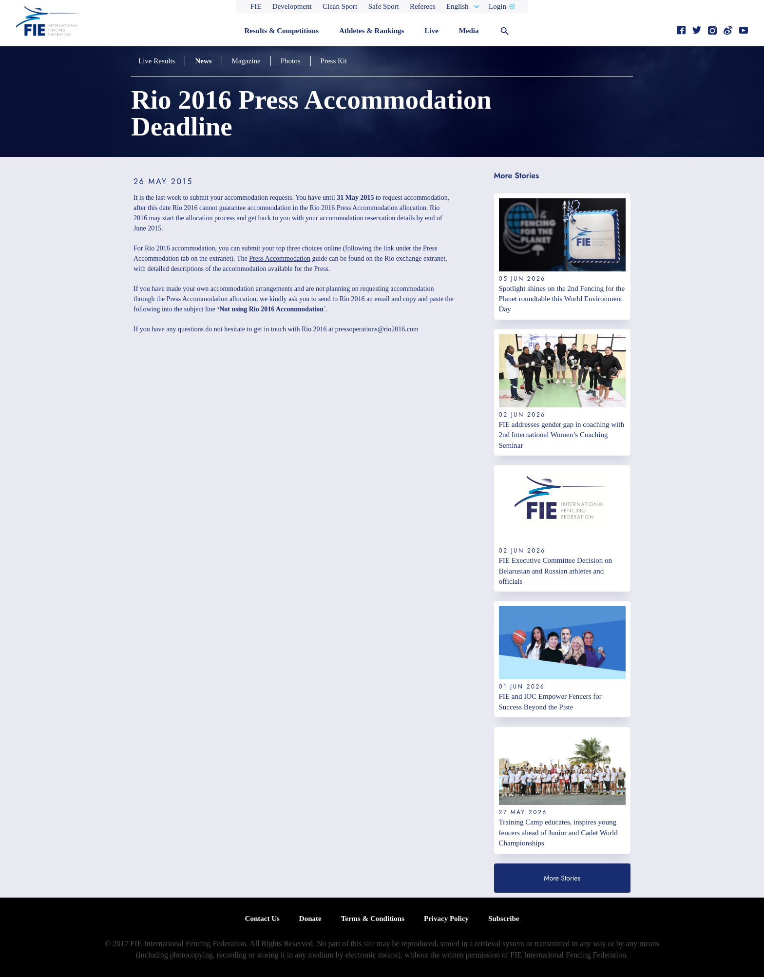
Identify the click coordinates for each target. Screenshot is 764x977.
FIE (256, 6)
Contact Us (262, 918)
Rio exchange (403, 258)
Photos (291, 61)
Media (469, 31)
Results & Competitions (281, 31)
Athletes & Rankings (371, 31)
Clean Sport (340, 6)
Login (497, 6)
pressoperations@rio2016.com (377, 329)
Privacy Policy (446, 918)
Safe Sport (383, 6)
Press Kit (334, 61)
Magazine (246, 61)
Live (431, 31)
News (203, 61)
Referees (422, 6)
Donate (310, 918)
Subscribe (503, 918)
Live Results (156, 61)
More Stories (562, 878)
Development (292, 6)
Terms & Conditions (372, 918)
